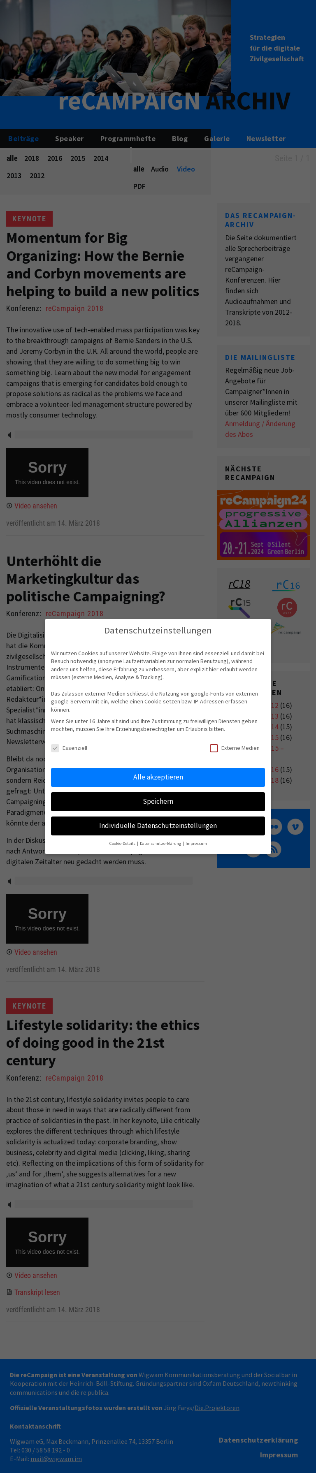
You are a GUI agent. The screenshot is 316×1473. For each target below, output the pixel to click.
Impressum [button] (196, 843)
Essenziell (69, 748)
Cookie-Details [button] (122, 843)
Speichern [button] (158, 801)
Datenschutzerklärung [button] (161, 843)
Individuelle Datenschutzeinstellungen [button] (158, 825)
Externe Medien (235, 748)
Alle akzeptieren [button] (158, 777)
